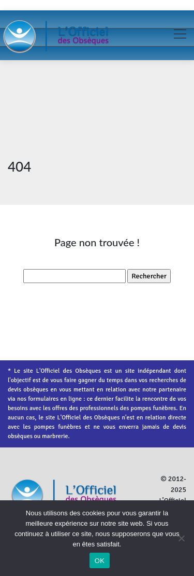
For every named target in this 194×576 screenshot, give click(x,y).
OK (100, 561)
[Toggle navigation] (179, 35)
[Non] (181, 538)
